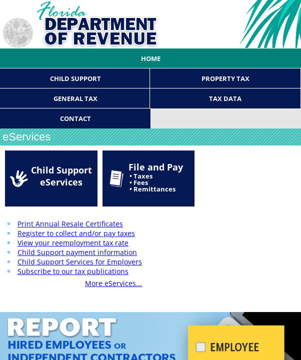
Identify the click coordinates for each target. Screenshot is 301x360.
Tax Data (225, 98)
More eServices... (113, 283)
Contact (75, 118)
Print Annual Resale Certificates (70, 223)
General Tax (76, 98)
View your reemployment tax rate (73, 243)
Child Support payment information (77, 252)
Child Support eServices (61, 176)
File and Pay (155, 177)
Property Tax (226, 78)
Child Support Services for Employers (80, 261)
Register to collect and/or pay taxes (76, 233)
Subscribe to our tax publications (73, 271)
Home (150, 58)
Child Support (75, 78)
